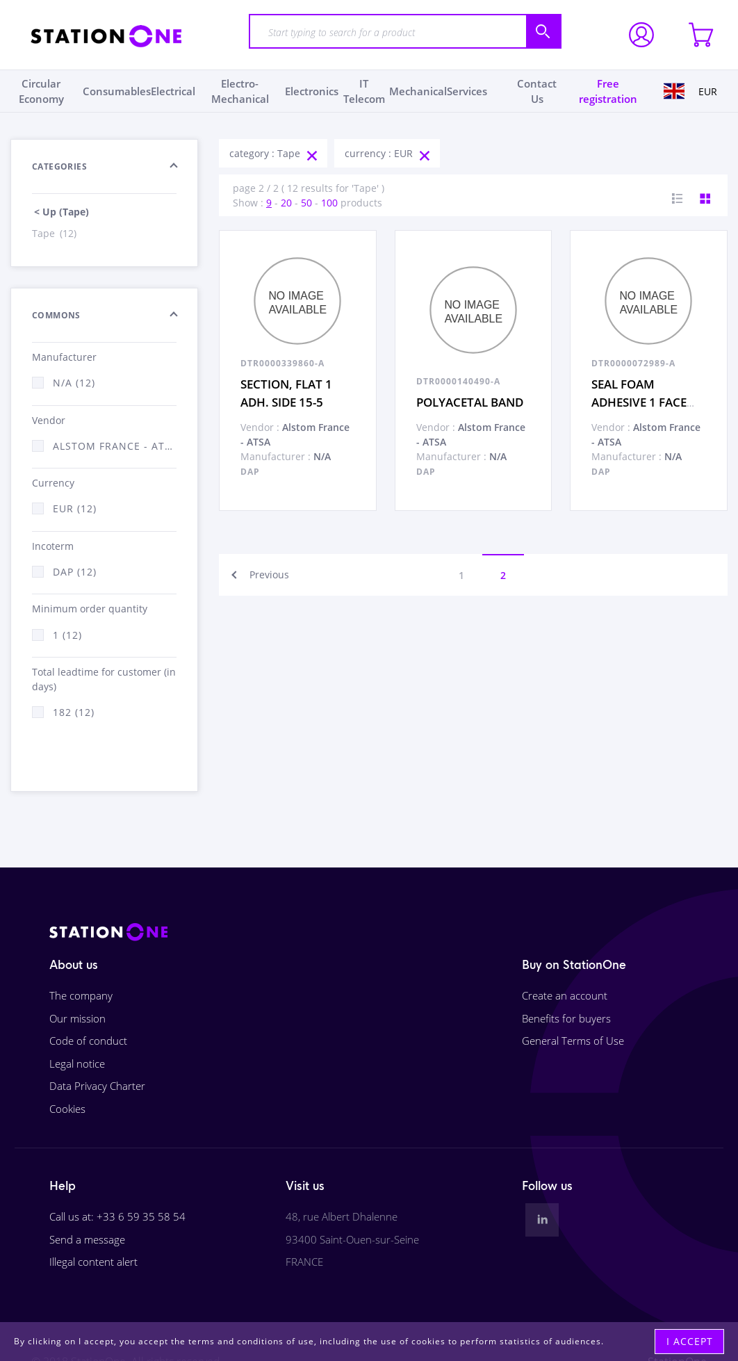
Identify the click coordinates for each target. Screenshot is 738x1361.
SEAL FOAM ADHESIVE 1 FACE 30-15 (639, 401)
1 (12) (67, 635)
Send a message (87, 1239)
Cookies (67, 1109)
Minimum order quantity (89, 608)
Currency (53, 482)
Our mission (77, 1018)
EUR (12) (75, 508)
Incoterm (53, 546)
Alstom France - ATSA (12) (115, 446)
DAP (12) (75, 571)
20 (286, 202)
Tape (55, 233)
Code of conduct (88, 1041)
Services (467, 91)
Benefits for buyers (566, 1018)
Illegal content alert (93, 1262)
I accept (689, 1341)
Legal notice (77, 1063)
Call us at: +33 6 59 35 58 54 (117, 1216)
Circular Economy (41, 91)
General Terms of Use (573, 1041)
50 (306, 202)
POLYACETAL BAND (469, 402)
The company (81, 995)
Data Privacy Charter (97, 1086)
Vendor (48, 420)
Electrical (173, 91)
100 (329, 202)
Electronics (311, 91)
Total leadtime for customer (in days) (104, 679)
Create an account (564, 995)
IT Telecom (364, 91)
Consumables (117, 91)
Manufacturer (64, 357)
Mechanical (418, 91)
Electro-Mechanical (240, 91)
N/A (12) (74, 382)
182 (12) (74, 712)
